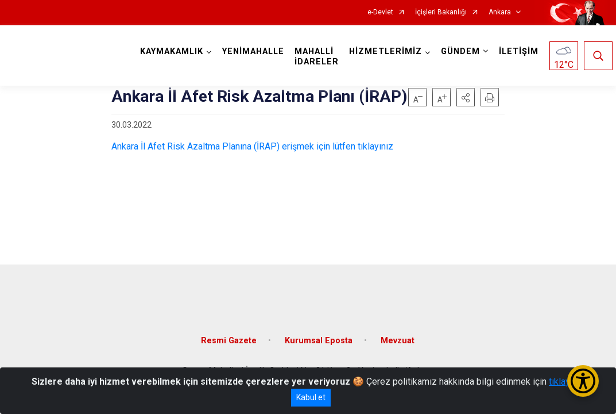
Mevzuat (397, 329)
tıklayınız (566, 381)
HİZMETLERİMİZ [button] (388, 51)
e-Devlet (380, 12)
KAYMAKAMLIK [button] (175, 51)
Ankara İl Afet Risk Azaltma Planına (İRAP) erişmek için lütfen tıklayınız (252, 146)
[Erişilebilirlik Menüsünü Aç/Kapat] (583, 381)
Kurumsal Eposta (318, 329)
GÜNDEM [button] (463, 51)
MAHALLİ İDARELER (320, 57)
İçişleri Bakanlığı (441, 12)
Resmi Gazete (229, 329)
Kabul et (311, 397)
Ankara (500, 12)
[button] (465, 97)
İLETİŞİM (522, 51)
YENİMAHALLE (257, 51)
